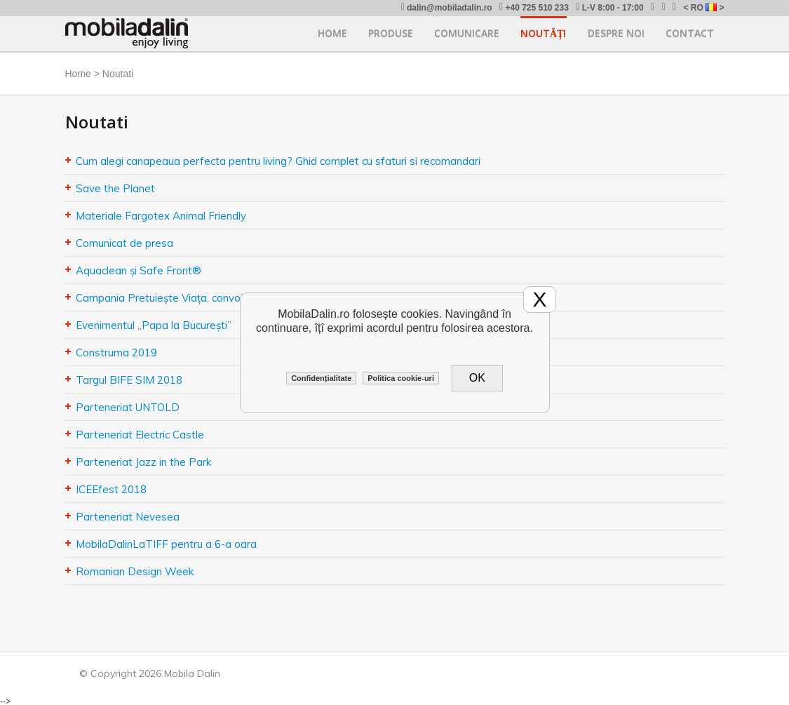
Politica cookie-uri (400, 378)
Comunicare (466, 33)
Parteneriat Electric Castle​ (140, 434)
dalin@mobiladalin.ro (446, 7)
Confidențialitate (321, 378)
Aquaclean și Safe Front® (138, 270)
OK (477, 378)
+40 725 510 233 (534, 7)
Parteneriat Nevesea (128, 516)
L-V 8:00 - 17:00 (610, 7)
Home (332, 33)
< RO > (703, 8)
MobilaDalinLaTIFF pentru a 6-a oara (166, 544)
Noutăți (543, 33)
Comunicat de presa (124, 243)
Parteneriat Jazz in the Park (143, 462)
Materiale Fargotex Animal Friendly (161, 215)
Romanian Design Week (135, 571)
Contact (690, 33)
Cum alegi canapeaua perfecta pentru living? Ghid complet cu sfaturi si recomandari (278, 161)
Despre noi (616, 33)
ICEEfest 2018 (111, 489)
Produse (390, 33)
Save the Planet (115, 188)
